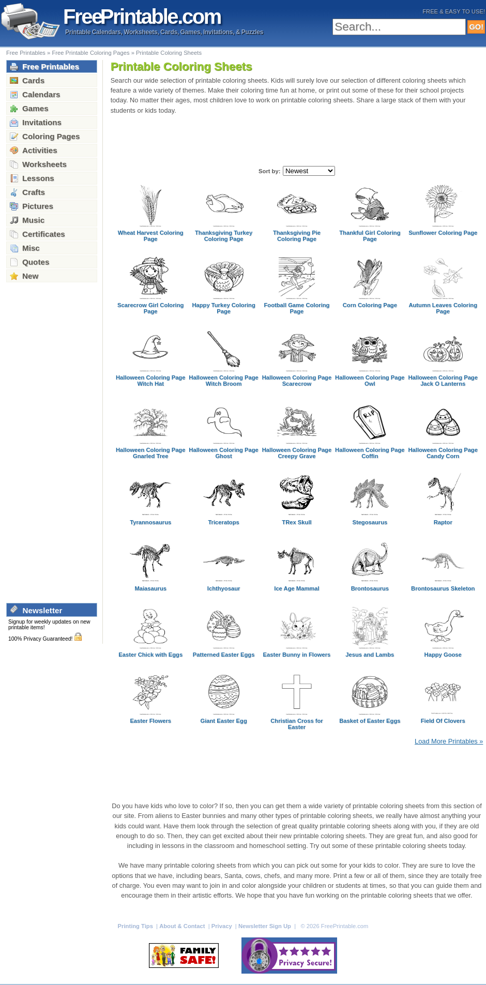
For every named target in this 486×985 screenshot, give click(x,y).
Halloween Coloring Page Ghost (223, 453)
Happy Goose (443, 654)
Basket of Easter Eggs (369, 721)
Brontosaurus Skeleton (443, 588)
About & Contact (182, 926)
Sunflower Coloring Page (442, 233)
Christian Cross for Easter (296, 724)
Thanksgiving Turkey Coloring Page (223, 236)
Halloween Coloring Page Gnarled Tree (150, 453)
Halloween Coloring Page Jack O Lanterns (442, 380)
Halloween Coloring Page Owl (369, 380)
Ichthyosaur (223, 588)
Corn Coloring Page (370, 305)
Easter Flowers (150, 721)
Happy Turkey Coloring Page (223, 308)
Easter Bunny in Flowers (297, 654)
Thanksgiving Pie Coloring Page (297, 236)
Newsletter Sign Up (265, 926)
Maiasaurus (150, 588)
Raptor (443, 522)
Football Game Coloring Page (296, 308)
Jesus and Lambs (369, 654)
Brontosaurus (370, 588)
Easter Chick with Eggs (150, 654)
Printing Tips (136, 926)
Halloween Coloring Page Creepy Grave (296, 453)
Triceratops (223, 522)
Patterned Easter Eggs (224, 654)
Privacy (222, 926)
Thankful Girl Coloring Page (369, 236)
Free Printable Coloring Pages (90, 53)
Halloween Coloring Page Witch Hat (150, 380)
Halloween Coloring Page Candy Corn (442, 453)
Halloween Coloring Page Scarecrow (296, 380)
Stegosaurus (369, 522)
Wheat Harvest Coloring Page (151, 236)
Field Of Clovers (443, 721)
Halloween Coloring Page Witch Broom (223, 380)
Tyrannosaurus (150, 522)
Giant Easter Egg (223, 721)
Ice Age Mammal (296, 588)
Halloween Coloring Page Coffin (369, 453)
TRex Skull (296, 522)
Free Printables (25, 53)
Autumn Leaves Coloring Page (442, 308)
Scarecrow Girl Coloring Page (150, 308)
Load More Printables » (449, 741)
